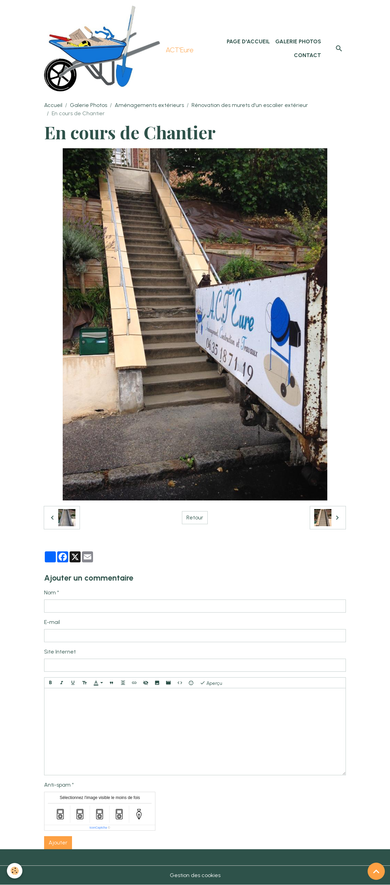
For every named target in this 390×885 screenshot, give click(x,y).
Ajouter (58, 842)
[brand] (117, 48)
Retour (194, 517)
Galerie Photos (298, 41)
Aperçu (211, 682)
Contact (307, 55)
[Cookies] (14, 870)
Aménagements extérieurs (149, 105)
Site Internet (60, 651)
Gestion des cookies (195, 875)
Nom (50, 592)
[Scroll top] (376, 871)
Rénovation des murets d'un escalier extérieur (250, 105)
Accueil (53, 105)
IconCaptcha (98, 827)
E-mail (52, 622)
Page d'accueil (248, 41)
